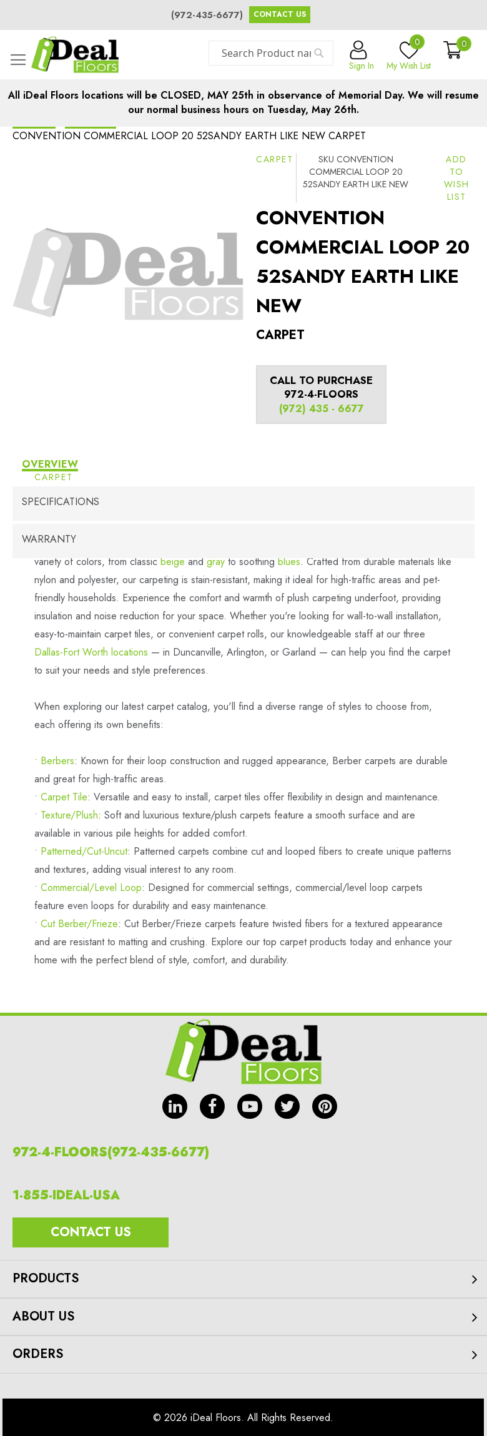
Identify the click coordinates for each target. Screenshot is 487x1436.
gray (216, 561)
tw (287, 1106)
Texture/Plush (69, 815)
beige (172, 561)
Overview (50, 464)
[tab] (243, 466)
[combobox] (271, 53)
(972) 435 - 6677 (321, 408)
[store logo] (75, 54)
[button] (457, 178)
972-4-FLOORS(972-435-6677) (110, 1152)
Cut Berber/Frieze (79, 924)
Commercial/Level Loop (91, 887)
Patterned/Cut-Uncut (84, 851)
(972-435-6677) (207, 15)
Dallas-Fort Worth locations (91, 652)
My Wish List (408, 56)
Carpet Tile (64, 797)
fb (212, 1106)
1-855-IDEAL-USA (66, 1195)
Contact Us (279, 14)
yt (249, 1106)
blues (289, 561)
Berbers (57, 761)
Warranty (49, 539)
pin (324, 1106)
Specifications (60, 501)
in (174, 1106)
